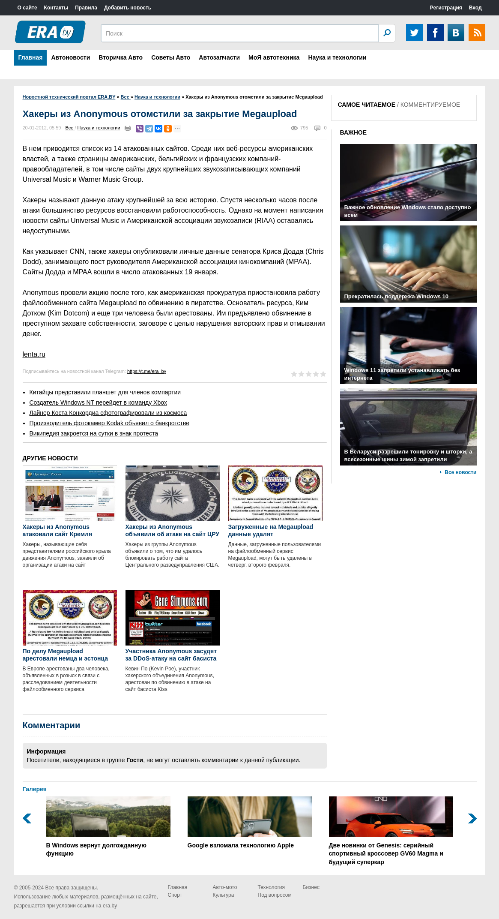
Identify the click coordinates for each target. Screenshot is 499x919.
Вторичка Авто (121, 57)
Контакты (56, 8)
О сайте (27, 8)
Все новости (460, 472)
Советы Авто (170, 57)
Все (70, 127)
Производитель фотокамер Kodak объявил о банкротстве (109, 423)
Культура (223, 895)
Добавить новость (127, 8)
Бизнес (311, 887)
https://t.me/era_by (146, 371)
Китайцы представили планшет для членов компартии (105, 392)
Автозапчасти (219, 57)
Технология (271, 887)
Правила (86, 8)
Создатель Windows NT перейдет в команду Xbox (98, 402)
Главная (30, 57)
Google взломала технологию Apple (250, 822)
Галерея (35, 789)
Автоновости (70, 57)
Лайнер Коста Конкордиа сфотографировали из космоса (108, 412)
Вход (475, 8)
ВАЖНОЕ (353, 132)
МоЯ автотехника (273, 57)
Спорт (175, 895)
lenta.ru (34, 354)
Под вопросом (275, 895)
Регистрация (446, 8)
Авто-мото (225, 887)
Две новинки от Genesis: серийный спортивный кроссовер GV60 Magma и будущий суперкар (391, 830)
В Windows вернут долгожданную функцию (108, 826)
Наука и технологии (337, 57)
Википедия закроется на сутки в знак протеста (94, 433)
